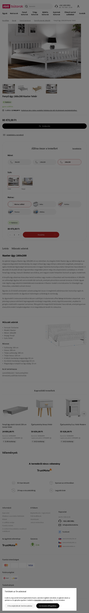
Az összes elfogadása (47, 606)
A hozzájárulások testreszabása (20, 606)
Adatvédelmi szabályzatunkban (43, 600)
